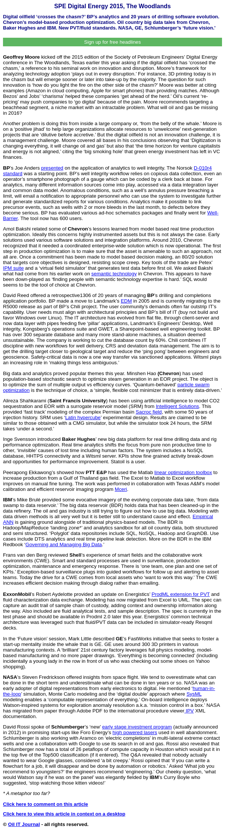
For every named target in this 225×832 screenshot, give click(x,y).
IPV (189, 711)
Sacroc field (149, 412)
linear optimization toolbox (183, 472)
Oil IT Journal (24, 824)
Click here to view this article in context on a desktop (64, 814)
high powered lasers (134, 732)
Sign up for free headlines (112, 42)
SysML (194, 694)
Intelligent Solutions (177, 406)
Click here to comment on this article (45, 804)
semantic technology (114, 273)
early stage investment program (137, 727)
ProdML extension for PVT (181, 594)
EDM (126, 301)
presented (52, 168)
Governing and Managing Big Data (63, 544)
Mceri (121, 489)
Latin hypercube (83, 417)
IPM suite (13, 268)
